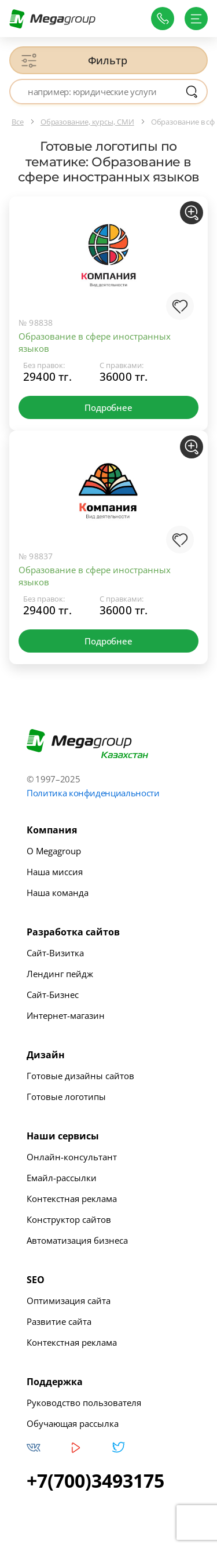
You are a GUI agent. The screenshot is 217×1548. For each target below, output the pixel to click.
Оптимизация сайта (69, 1300)
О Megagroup (54, 851)
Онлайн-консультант (72, 1157)
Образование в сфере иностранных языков (95, 342)
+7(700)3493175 (95, 1480)
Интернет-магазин (66, 1015)
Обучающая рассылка (73, 1423)
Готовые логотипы (66, 1096)
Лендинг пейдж (60, 973)
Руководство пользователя (84, 1402)
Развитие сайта (59, 1321)
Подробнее (108, 407)
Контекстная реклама (72, 1198)
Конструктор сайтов (69, 1219)
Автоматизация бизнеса (77, 1240)
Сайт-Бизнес (53, 994)
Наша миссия (55, 871)
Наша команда (58, 892)
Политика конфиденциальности (93, 793)
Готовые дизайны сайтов (80, 1075)
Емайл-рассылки (62, 1177)
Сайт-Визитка (55, 953)
